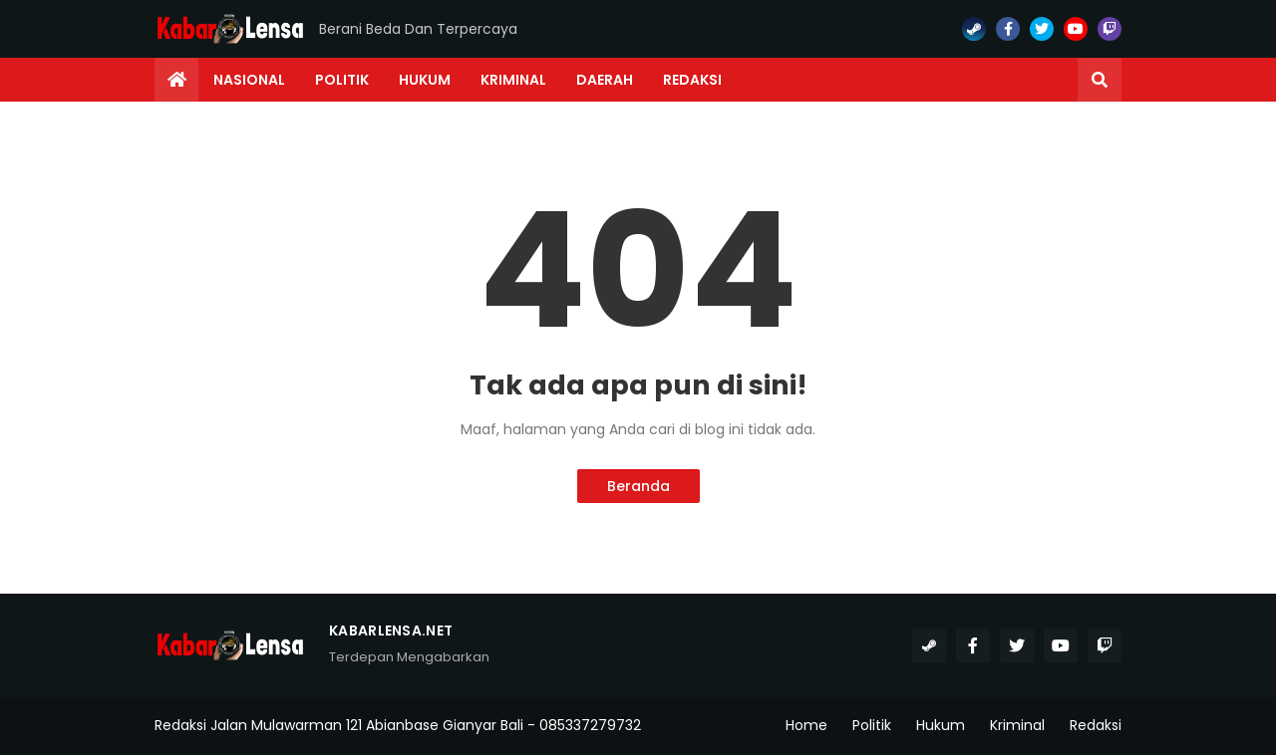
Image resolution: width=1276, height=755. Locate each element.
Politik (871, 725)
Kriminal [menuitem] (513, 80)
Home (806, 725)
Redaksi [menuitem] (692, 80)
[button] (1099, 80)
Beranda (638, 486)
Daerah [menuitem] (604, 80)
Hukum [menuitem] (425, 80)
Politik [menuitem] (342, 80)
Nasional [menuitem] (249, 80)
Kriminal (1017, 725)
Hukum (940, 725)
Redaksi (1095, 725)
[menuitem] (176, 80)
